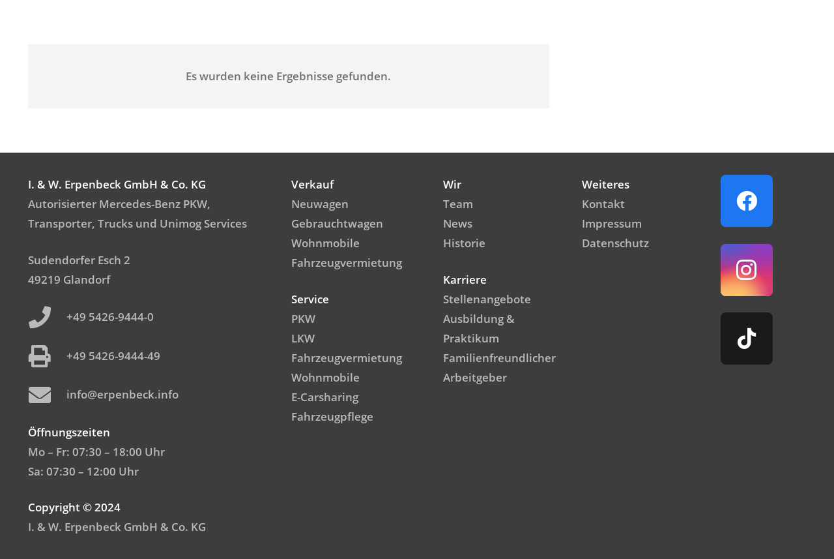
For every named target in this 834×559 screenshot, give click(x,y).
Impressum (612, 223)
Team (458, 203)
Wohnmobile (325, 242)
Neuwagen (320, 203)
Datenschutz (615, 242)
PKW (303, 318)
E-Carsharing (324, 396)
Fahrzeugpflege (332, 416)
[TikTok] (747, 338)
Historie (464, 242)
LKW (303, 338)
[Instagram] (747, 270)
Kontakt (603, 203)
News (457, 223)
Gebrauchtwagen (337, 223)
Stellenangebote (487, 299)
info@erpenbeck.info (122, 394)
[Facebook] (747, 201)
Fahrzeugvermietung (346, 262)
